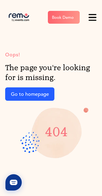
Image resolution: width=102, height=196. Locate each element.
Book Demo (63, 17)
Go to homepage (30, 94)
